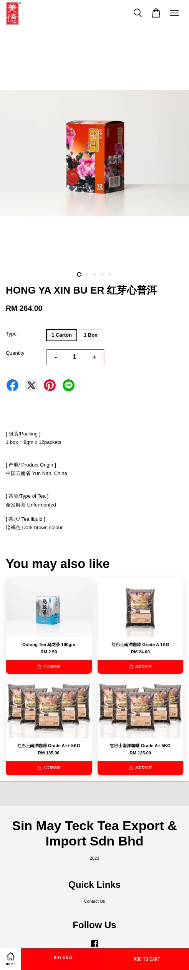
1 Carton (61, 335)
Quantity (15, 353)
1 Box (90, 335)
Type (11, 334)
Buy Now (63, 958)
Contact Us (94, 901)
